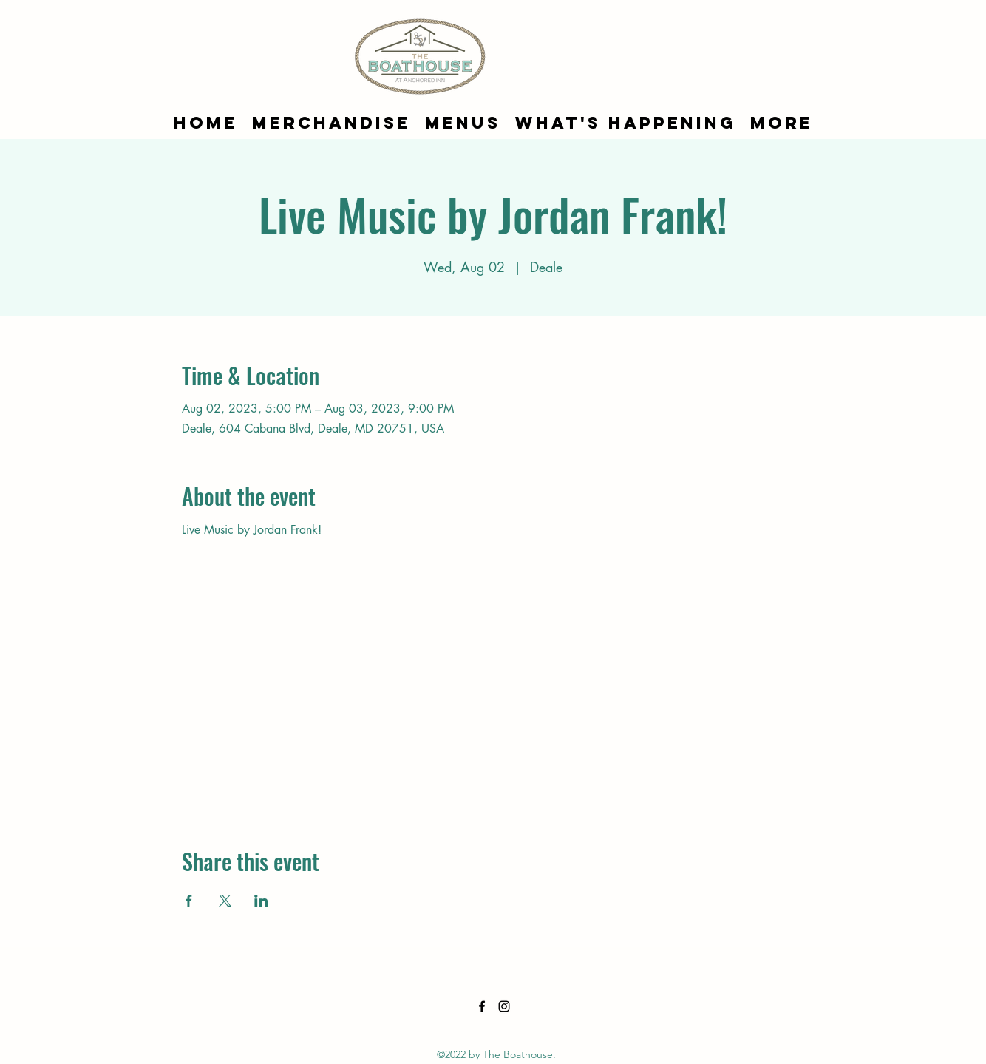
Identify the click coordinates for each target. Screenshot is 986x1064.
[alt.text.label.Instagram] (504, 1006)
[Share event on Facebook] (189, 901)
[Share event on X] (225, 901)
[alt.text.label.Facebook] (482, 1006)
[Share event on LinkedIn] (261, 901)
